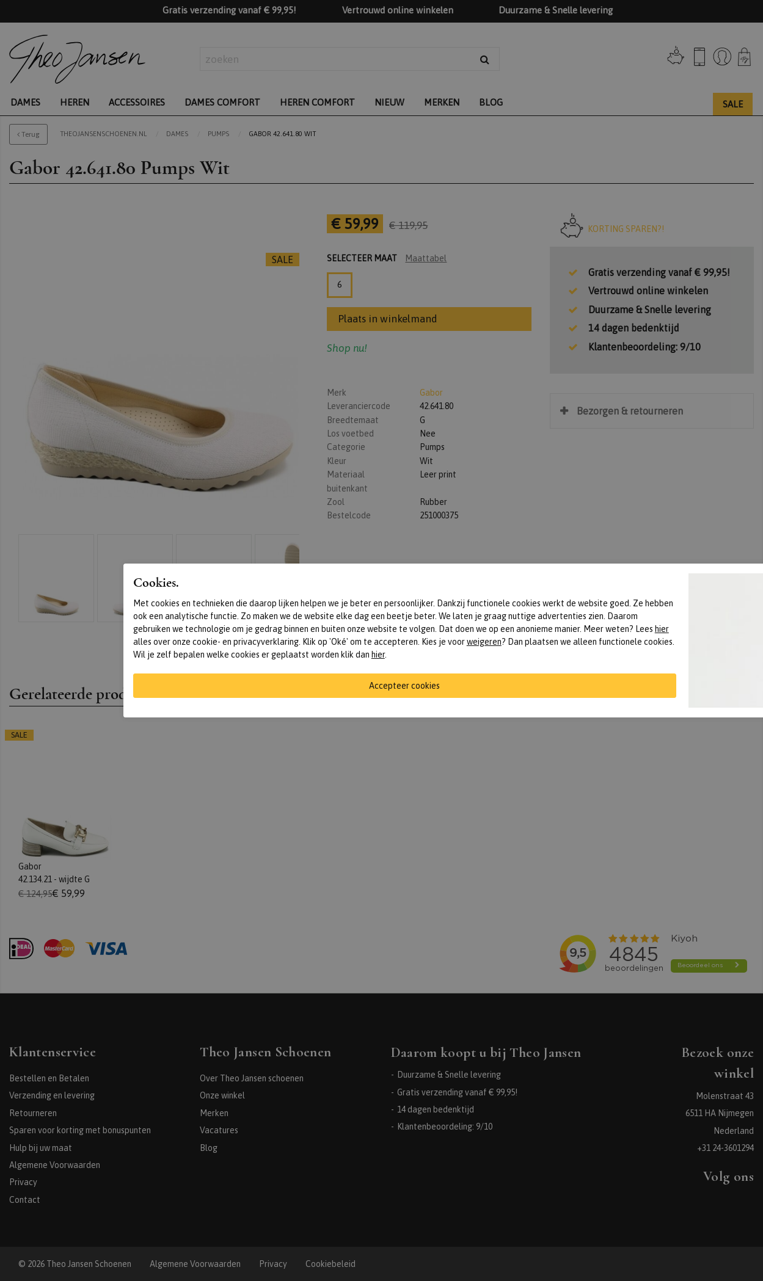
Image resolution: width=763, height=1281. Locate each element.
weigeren (484, 642)
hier (662, 629)
